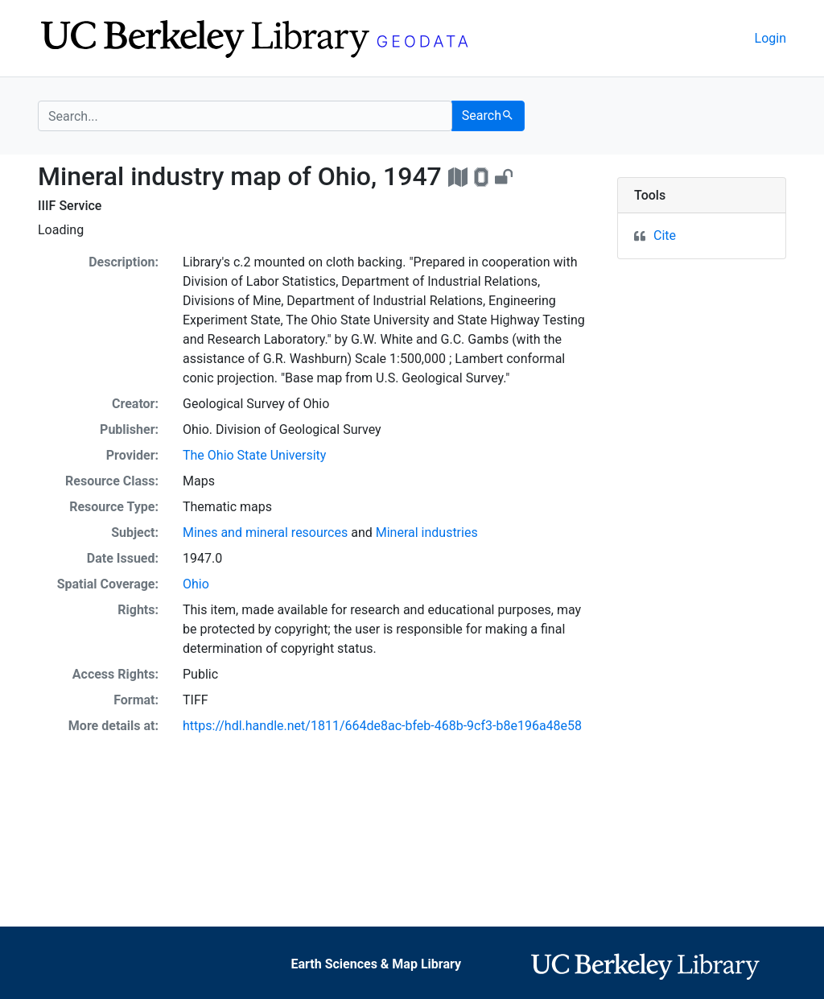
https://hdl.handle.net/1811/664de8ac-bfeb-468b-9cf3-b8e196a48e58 (382, 725)
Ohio (196, 584)
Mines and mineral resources (265, 532)
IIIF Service (69, 205)
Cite (664, 235)
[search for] (245, 116)
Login (770, 38)
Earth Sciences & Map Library (375, 964)
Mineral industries (427, 532)
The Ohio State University (254, 455)
